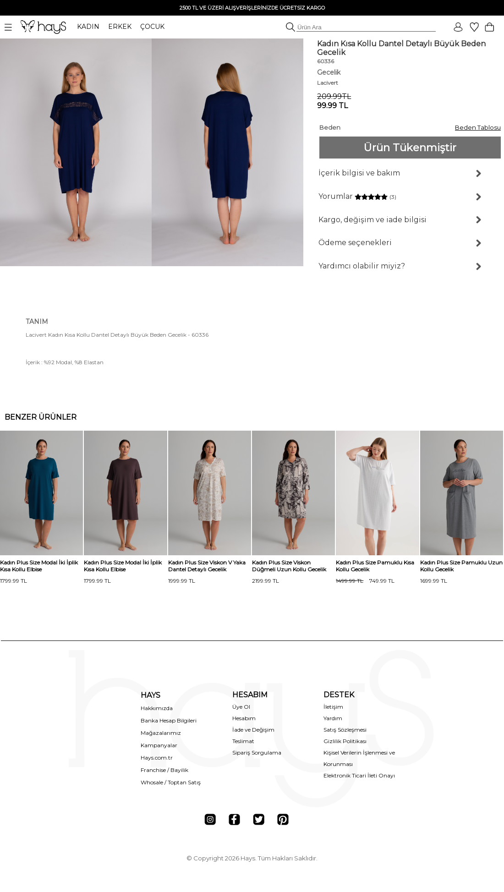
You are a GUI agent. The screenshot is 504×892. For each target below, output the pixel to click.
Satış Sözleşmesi (345, 729)
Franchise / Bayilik (164, 769)
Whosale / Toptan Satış (171, 782)
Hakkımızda (157, 708)
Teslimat (243, 741)
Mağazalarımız (161, 732)
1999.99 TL (181, 580)
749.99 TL (365, 580)
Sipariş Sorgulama (256, 752)
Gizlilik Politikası (345, 741)
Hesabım (244, 718)
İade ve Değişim (253, 729)
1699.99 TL (433, 580)
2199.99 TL (265, 580)
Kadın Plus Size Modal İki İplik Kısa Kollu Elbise (39, 566)
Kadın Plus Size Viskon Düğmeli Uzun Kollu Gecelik (289, 566)
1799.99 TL (13, 580)
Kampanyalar (159, 745)
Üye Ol (241, 706)
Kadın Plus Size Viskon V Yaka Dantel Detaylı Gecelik (207, 566)
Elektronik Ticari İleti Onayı (359, 775)
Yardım (332, 718)
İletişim (333, 706)
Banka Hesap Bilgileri (169, 720)
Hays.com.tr (157, 757)
